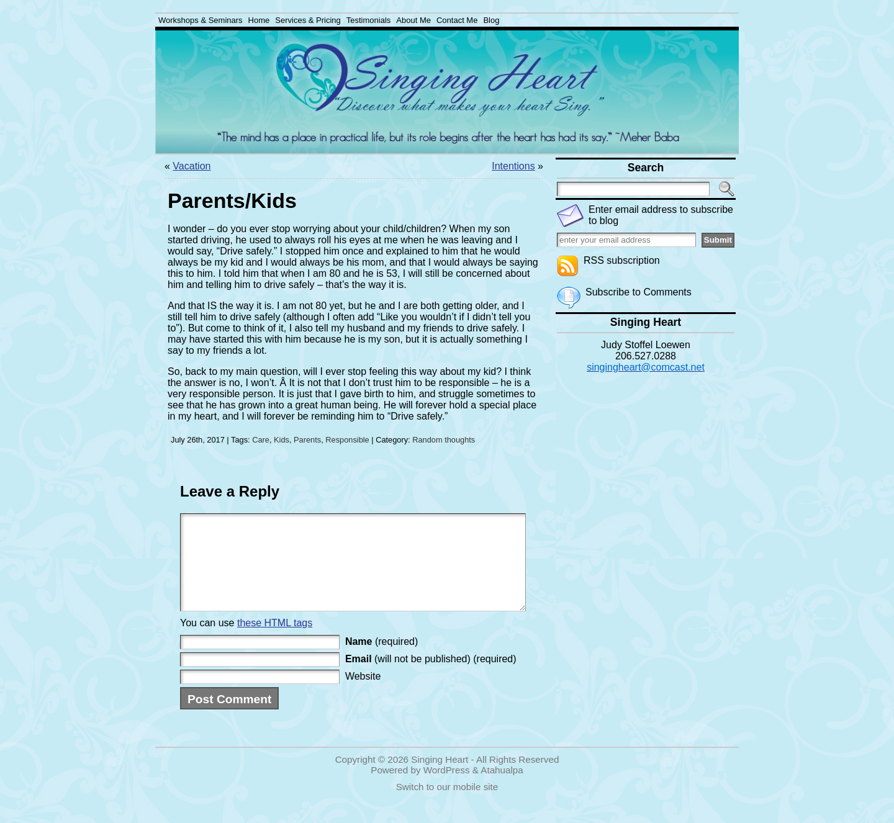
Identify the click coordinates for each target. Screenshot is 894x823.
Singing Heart (439, 778)
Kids (281, 439)
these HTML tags (274, 641)
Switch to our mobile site (447, 805)
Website (363, 695)
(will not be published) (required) (431, 677)
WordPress (446, 788)
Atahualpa (502, 788)
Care (260, 439)
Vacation (191, 166)
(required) (381, 660)
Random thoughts (443, 439)
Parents (307, 439)
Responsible (347, 439)
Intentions (513, 166)
